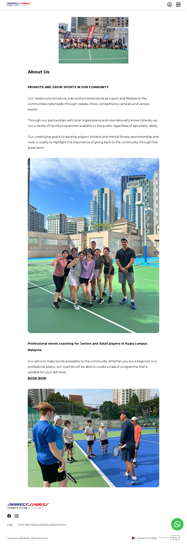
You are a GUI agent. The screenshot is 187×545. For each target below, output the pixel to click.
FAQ (10, 524)
